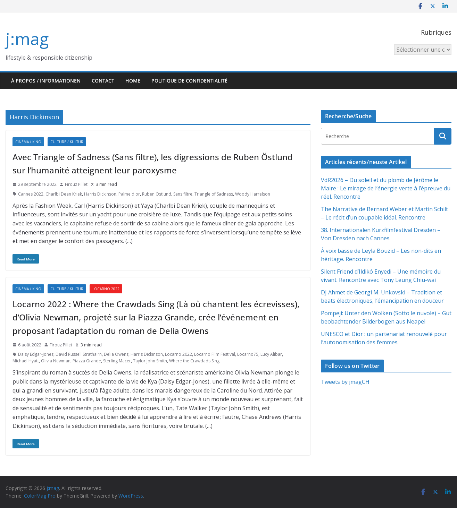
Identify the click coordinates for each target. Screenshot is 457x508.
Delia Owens (116, 354)
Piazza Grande (87, 361)
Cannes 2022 (30, 194)
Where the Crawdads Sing (194, 361)
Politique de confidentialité (189, 80)
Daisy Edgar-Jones (35, 354)
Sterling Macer (117, 361)
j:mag (27, 38)
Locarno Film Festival (214, 354)
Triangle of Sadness (213, 194)
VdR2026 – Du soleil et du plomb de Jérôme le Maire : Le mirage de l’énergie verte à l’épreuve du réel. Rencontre (385, 188)
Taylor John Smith (150, 361)
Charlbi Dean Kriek (63, 194)
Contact (103, 80)
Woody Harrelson (252, 194)
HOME (132, 80)
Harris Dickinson (100, 194)
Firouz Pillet (76, 184)
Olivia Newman (55, 361)
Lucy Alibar (271, 354)
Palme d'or (129, 194)
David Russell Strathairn (79, 354)
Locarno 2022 (105, 288)
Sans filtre (182, 194)
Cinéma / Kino (28, 141)
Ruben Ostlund (156, 194)
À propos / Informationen (46, 80)
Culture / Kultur (66, 141)
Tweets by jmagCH (345, 382)
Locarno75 (247, 354)
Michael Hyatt (26, 361)
